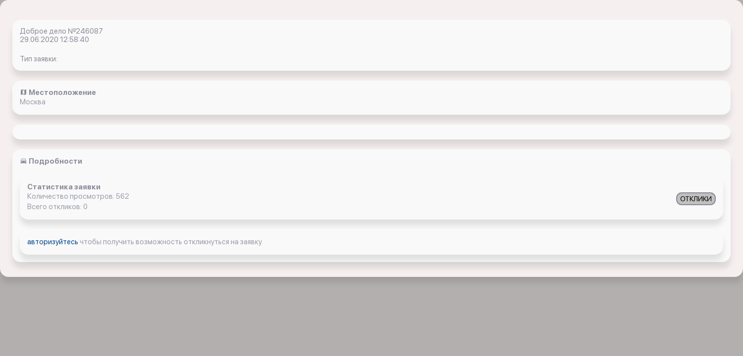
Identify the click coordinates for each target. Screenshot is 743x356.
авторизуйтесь (53, 241)
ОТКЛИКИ (696, 199)
